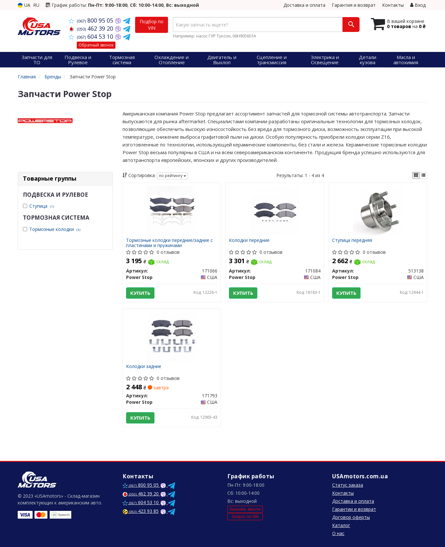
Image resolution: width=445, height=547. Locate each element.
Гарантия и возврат (354, 5)
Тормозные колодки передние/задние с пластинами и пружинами (169, 243)
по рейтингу (172, 175)
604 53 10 (92, 36)
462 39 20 (92, 28)
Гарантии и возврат (354, 509)
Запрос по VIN (245, 516)
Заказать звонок (245, 509)
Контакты (393, 5)
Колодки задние (143, 366)
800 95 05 (92, 20)
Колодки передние (249, 240)
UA (24, 5)
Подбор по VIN (151, 24)
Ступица (41, 206)
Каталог (341, 525)
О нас (338, 533)
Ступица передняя (352, 240)
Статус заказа (347, 485)
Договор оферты (351, 517)
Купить (140, 293)
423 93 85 (141, 511)
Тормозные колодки (54, 229)
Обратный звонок (96, 45)
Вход (418, 5)
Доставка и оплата (304, 5)
